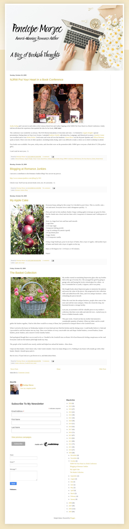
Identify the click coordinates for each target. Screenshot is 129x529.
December (73, 455)
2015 (70, 435)
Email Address (18, 411)
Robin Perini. (31, 137)
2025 (70, 406)
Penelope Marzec (28, 385)
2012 (70, 444)
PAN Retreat (77, 158)
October (73, 461)
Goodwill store (29, 363)
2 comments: (46, 260)
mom (35, 363)
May (72, 487)
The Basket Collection (23, 272)
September (73, 476)
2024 (70, 409)
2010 (70, 450)
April (72, 490)
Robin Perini (99, 158)
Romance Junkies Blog (21, 190)
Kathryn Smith (52, 158)
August (72, 479)
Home (58, 369)
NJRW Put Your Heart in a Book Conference (36, 79)
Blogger (72, 518)
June (72, 485)
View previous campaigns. (22, 437)
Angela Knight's (88, 133)
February (73, 496)
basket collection (19, 363)
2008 (70, 503)
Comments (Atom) (23, 373)
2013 (70, 441)
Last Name (16, 427)
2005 (70, 511)
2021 (70, 418)
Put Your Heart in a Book (88, 158)
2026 (70, 403)
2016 (70, 432)
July (71, 482)
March (72, 493)
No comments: (47, 188)
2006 (70, 509)
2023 (70, 412)
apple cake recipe (19, 262)
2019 (70, 423)
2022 (70, 415)
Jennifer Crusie (99, 135)
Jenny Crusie (36, 158)
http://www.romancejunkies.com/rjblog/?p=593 (25, 178)
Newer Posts (14, 369)
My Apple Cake (19, 200)
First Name (16, 419)
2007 (70, 506)
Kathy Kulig (14, 126)
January (72, 499)
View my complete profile (28, 388)
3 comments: (46, 156)
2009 (70, 453)
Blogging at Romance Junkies (28, 168)
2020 (70, 421)
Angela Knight (28, 158)
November (73, 458)
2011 (70, 447)
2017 (70, 429)
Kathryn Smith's (54, 135)
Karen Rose (69, 137)
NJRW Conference (69, 158)
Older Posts (102, 369)
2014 (70, 438)
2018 (70, 426)
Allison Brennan (98, 137)
